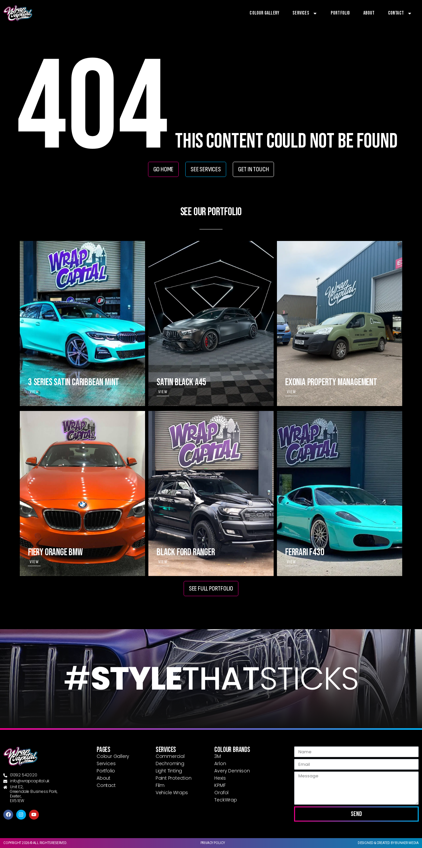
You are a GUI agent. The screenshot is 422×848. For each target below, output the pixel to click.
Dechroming (170, 763)
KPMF (220, 785)
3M (217, 756)
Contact (400, 13)
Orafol (221, 792)
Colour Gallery (264, 13)
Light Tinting (169, 770)
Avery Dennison (232, 770)
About (369, 13)
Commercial (170, 756)
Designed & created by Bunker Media (388, 843)
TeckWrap (225, 800)
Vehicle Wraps (172, 792)
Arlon (220, 763)
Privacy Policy (212, 843)
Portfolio (340, 13)
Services (304, 13)
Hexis (220, 778)
